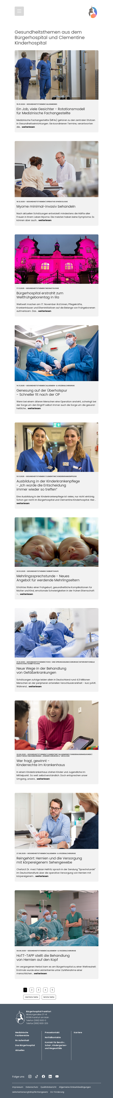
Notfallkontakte (53, 1037)
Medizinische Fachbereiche (22, 1034)
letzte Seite (48, 997)
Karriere (78, 1032)
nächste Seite (31, 997)
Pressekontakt (52, 1032)
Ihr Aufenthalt (22, 1040)
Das (25, 1045)
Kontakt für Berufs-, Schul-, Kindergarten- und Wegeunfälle (56, 1045)
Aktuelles (19, 1050)
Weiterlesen (28, 126)
